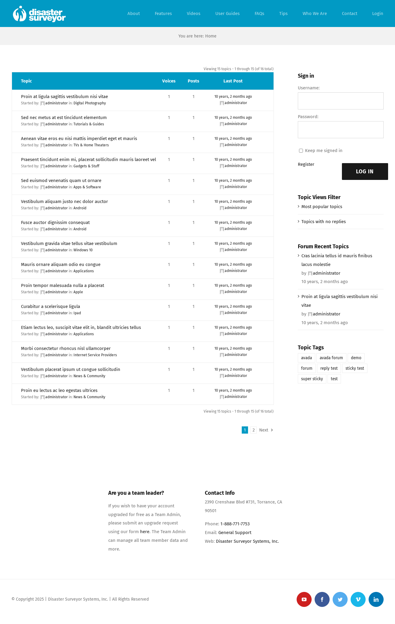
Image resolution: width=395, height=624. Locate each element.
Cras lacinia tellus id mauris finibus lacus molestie (336, 260)
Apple (78, 292)
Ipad (77, 313)
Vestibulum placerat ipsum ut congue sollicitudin (70, 369)
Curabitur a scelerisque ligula (50, 306)
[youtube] (304, 599)
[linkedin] (376, 599)
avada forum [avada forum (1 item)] (331, 357)
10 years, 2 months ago (233, 96)
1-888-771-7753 (235, 524)
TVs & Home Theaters (91, 145)
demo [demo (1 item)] (356, 357)
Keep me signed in (324, 150)
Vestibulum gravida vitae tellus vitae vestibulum (69, 243)
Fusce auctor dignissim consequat (55, 222)
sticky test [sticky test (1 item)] (355, 368)
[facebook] (322, 599)
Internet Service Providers (95, 355)
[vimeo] (358, 599)
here (144, 531)
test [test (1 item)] (334, 378)
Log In (365, 171)
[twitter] (340, 599)
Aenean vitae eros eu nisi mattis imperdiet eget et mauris (79, 138)
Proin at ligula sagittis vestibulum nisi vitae (64, 96)
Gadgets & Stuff (86, 166)
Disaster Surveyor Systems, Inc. (247, 541)
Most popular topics (321, 206)
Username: (309, 88)
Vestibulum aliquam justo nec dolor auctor (64, 201)
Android (79, 208)
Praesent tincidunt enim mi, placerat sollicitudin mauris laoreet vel (88, 159)
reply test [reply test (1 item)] (329, 368)
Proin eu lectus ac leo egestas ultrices (59, 390)
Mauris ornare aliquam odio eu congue (60, 264)
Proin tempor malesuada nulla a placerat (62, 285)
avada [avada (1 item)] (306, 357)
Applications (83, 271)
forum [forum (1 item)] (307, 368)
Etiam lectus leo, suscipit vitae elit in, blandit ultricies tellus (81, 327)
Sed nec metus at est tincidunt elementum (64, 117)
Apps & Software (87, 187)
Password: (308, 116)
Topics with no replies (323, 221)
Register (306, 164)
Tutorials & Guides (88, 124)
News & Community (89, 376)
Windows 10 (83, 250)
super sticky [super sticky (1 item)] (312, 378)
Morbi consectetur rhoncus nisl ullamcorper (66, 348)
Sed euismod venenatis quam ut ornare (61, 180)
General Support (234, 532)
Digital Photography (89, 103)
